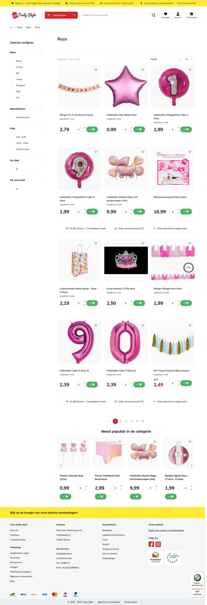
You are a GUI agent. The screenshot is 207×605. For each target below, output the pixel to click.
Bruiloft (105, 544)
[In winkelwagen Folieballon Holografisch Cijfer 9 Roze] (92, 211)
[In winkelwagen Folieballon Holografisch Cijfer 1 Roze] (186, 129)
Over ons (14, 530)
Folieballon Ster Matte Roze (122, 114)
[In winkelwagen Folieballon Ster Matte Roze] (139, 129)
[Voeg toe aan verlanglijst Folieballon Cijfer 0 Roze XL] (143, 325)
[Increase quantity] (84, 128)
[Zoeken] (153, 15)
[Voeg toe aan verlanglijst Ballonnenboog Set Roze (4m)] (189, 151)
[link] (109, 421)
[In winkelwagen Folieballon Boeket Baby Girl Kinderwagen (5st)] (139, 211)
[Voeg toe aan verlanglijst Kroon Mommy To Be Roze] (143, 243)
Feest (19, 27)
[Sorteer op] (165, 59)
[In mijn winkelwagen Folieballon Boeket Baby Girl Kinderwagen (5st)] (135, 497)
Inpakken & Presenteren (113, 535)
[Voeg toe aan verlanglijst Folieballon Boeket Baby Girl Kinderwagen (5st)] (143, 151)
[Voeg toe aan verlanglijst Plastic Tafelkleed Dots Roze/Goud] (119, 441)
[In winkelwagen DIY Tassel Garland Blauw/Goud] (186, 383)
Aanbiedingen (108, 558)
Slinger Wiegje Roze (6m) (168, 288)
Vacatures (14, 535)
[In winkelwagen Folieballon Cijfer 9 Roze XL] (92, 384)
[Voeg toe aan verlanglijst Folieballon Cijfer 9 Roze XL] (95, 325)
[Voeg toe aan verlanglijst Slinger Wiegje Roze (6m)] (189, 243)
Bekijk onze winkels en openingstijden (166, 530)
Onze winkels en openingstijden (159, 3)
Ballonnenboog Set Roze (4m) (170, 197)
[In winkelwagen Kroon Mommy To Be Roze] (139, 303)
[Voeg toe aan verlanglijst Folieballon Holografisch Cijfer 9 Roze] (95, 151)
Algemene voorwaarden (21, 576)
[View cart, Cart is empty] (191, 15)
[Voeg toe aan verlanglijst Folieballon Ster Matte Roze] (143, 69)
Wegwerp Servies (110, 549)
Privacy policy (131, 602)
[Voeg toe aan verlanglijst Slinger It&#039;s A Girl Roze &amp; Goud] (95, 69)
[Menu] (202, 574)
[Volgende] (142, 421)
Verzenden (15, 557)
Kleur (28, 27)
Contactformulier (18, 539)
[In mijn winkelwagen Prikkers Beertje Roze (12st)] (65, 497)
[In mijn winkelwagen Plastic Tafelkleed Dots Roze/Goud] (100, 497)
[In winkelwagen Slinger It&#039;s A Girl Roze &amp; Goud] (92, 129)
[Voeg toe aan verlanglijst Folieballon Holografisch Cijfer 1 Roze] (189, 69)
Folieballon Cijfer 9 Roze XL (74, 370)
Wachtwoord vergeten (20, 571)
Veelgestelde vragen (19, 553)
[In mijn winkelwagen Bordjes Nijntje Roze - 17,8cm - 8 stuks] (171, 497)
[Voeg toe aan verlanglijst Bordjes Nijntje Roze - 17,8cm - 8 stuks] (189, 441)
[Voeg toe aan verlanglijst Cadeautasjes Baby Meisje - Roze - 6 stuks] (95, 243)
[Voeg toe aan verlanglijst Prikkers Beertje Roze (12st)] (84, 441)
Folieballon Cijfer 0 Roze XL (121, 370)
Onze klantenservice (186, 3)
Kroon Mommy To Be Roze (121, 288)
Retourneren (16, 562)
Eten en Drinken (109, 553)
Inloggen (14, 567)
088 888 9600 (62, 549)
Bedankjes (107, 530)
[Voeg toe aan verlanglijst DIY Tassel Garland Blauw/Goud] (189, 325)
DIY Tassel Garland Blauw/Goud (171, 370)
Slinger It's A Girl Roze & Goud (76, 114)
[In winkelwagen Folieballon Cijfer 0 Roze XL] (139, 384)
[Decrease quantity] (84, 131)
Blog (12, 581)
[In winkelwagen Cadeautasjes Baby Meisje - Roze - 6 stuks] (92, 303)
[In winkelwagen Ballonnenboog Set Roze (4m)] (186, 211)
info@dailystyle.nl (64, 553)
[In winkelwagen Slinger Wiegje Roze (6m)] (186, 303)
